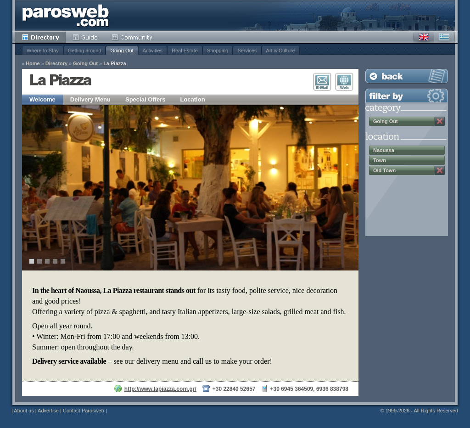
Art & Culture (280, 50)
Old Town (384, 170)
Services (247, 50)
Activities (152, 50)
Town (379, 160)
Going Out (121, 50)
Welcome (42, 99)
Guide (85, 37)
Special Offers (145, 99)
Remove (440, 121)
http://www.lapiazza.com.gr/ (160, 389)
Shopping (218, 50)
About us (24, 410)
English (424, 37)
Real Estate (185, 50)
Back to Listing (406, 76)
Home (33, 63)
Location (192, 99)
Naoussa (383, 150)
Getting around (84, 50)
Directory (40, 37)
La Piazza (114, 63)
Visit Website (344, 82)
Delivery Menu (90, 99)
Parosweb (65, 15)
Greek (444, 37)
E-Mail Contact (322, 82)
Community (132, 37)
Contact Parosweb (83, 410)
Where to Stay (43, 50)
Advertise (48, 410)
